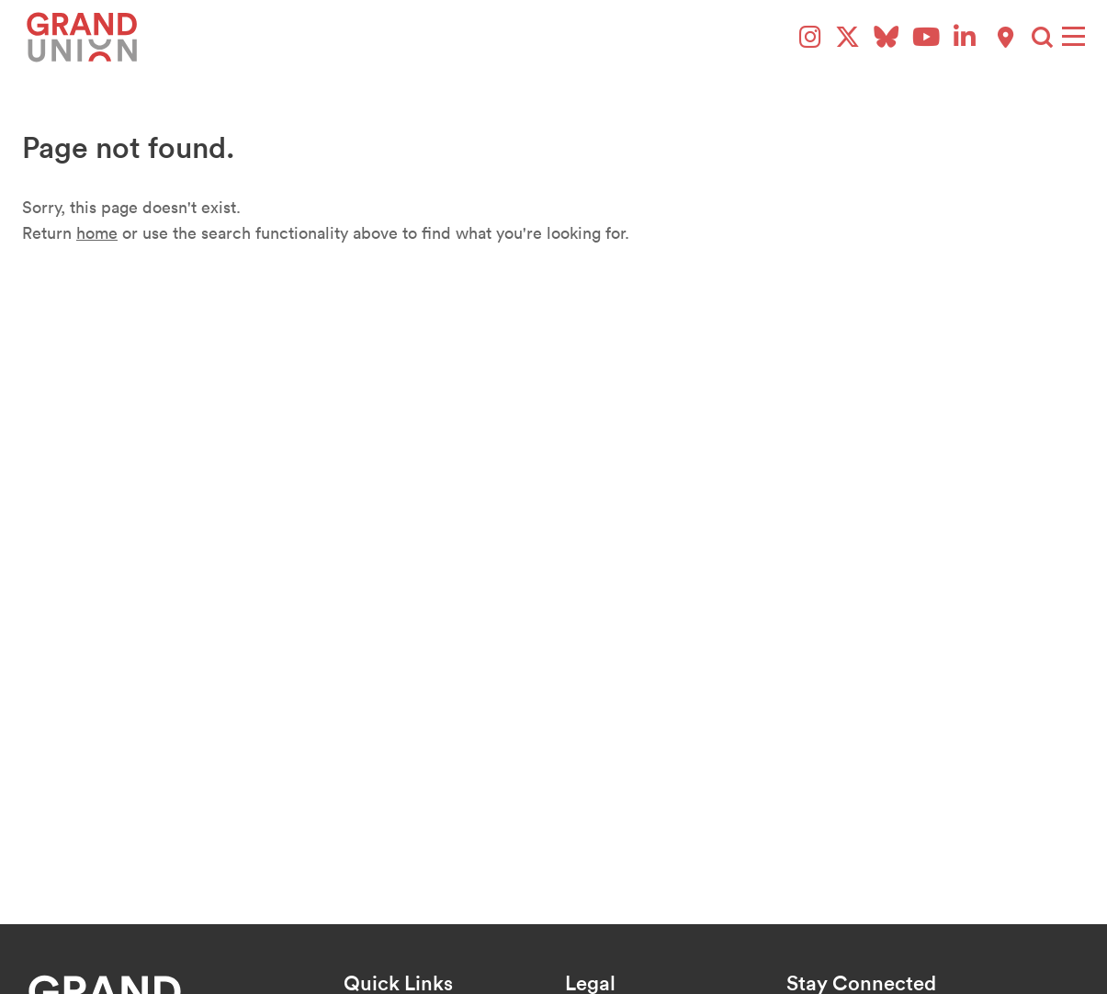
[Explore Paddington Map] (1005, 37)
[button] (1042, 37)
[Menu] (1073, 36)
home (97, 232)
